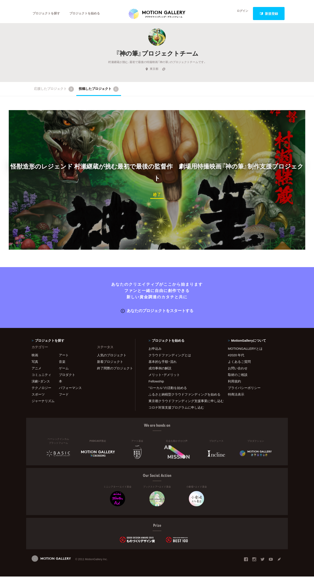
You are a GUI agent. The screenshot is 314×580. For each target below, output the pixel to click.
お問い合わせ (237, 371)
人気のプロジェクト (111, 358)
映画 (35, 358)
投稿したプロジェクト (99, 93)
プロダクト (67, 378)
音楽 (62, 365)
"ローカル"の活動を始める (167, 391)
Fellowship (156, 384)
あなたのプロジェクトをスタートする (157, 314)
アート (64, 358)
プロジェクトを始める (88, 13)
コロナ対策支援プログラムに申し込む (176, 410)
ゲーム (64, 371)
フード (64, 397)
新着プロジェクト (110, 365)
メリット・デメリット (164, 378)
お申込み (155, 352)
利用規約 (234, 384)
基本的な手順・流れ (162, 365)
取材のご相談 (237, 378)
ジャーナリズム (43, 404)
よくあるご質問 (239, 365)
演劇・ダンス (41, 384)
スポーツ (38, 397)
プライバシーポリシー (244, 391)
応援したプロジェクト (54, 93)
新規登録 (268, 13)
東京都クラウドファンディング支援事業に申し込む (182, 404)
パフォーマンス (70, 391)
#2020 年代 (236, 358)
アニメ (36, 371)
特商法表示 (236, 397)
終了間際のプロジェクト (113, 371)
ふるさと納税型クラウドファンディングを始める (182, 397)
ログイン (239, 13)
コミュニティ (41, 378)
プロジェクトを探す (47, 13)
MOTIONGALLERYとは (245, 352)
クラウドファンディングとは (169, 358)
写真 (35, 365)
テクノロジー (41, 391)
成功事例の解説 (159, 371)
